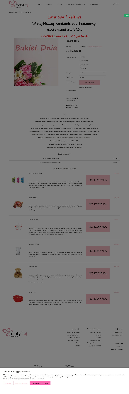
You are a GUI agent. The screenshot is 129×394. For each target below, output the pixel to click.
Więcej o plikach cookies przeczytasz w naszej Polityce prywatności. (23, 379)
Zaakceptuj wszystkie (40, 383)
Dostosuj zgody (21, 383)
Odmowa (8, 383)
